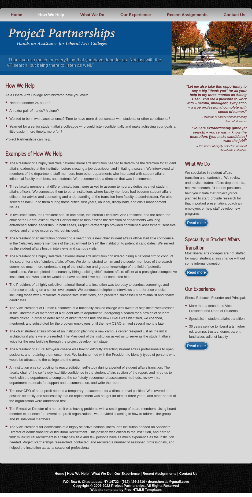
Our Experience (135, 14)
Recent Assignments (187, 14)
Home (16, 14)
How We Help (51, 14)
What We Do (92, 14)
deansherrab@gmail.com (168, 482)
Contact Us (234, 14)
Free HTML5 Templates (143, 490)
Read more (196, 223)
